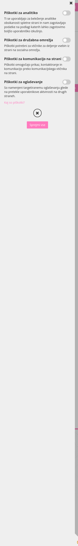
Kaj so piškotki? (14, 102)
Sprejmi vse (37, 125)
